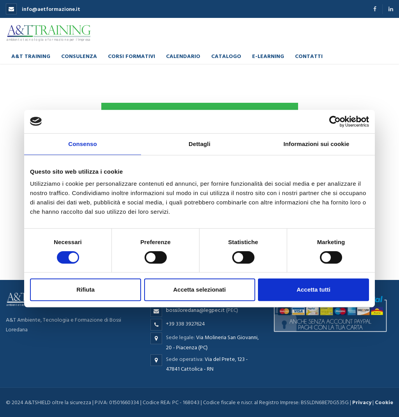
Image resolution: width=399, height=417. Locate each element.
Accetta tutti (313, 289)
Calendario (183, 56)
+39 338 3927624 (185, 323)
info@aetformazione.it (43, 9)
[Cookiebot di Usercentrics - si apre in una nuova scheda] (335, 121)
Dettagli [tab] (199, 144)
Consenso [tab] (82, 144)
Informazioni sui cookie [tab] (317, 144)
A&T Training (30, 56)
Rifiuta (85, 289)
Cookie (384, 402)
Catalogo (226, 56)
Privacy (361, 402)
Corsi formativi (131, 56)
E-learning (268, 56)
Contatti (309, 56)
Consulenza (79, 56)
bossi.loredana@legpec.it (195, 310)
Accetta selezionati (199, 289)
